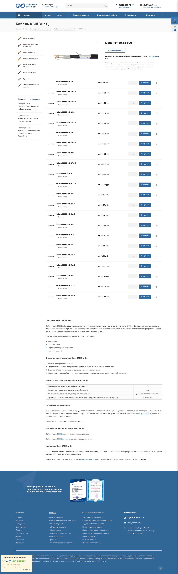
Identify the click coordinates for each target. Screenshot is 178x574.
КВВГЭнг (60, 434)
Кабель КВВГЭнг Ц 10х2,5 (66, 102)
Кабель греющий (56, 536)
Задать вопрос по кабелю (93, 524)
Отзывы (19, 530)
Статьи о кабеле (89, 540)
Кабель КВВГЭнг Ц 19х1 (65, 132)
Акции (18, 536)
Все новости (35, 99)
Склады (19, 517)
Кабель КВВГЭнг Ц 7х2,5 (65, 296)
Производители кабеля (92, 527)
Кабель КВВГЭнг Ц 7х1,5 (65, 285)
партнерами (144, 414)
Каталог (52, 512)
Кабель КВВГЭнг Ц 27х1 (65, 153)
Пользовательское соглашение (95, 530)
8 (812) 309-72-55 (126, 5)
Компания (20, 512)
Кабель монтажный (57, 527)
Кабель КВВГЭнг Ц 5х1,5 (65, 255)
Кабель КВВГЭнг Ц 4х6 (65, 234)
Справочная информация (93, 512)
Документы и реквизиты (92, 517)
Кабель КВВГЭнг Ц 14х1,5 (66, 122)
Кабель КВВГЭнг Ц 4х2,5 (65, 214)
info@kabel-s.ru (149, 5)
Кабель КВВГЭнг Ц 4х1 (65, 194)
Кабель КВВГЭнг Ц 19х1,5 (66, 143)
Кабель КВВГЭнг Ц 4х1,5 (65, 204)
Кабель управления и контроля (62, 521)
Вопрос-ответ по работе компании (97, 521)
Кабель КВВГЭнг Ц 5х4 (65, 275)
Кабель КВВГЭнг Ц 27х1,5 (66, 163)
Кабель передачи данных (60, 533)
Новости (19, 521)
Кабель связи (55, 530)
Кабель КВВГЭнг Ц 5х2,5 (65, 265)
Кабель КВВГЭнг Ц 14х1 (65, 112)
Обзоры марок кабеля (91, 543)
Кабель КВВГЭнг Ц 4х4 (65, 224)
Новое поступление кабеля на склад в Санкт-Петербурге (29, 133)
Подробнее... (27, 569)
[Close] (30, 557)
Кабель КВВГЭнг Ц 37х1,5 (66, 183)
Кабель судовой (56, 524)
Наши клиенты (22, 533)
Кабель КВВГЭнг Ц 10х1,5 (66, 92)
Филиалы (20, 543)
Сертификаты (21, 527)
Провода (52, 540)
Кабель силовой (56, 517)
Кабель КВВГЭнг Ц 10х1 (65, 81)
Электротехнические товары (61, 543)
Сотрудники (20, 524)
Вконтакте (160, 568)
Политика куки (88, 536)
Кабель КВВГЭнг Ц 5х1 (65, 245)
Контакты (20, 540)
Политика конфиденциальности (95, 533)
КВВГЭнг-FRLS (62, 439)
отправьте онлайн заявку (88, 459)
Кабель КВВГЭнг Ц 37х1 (65, 173)
